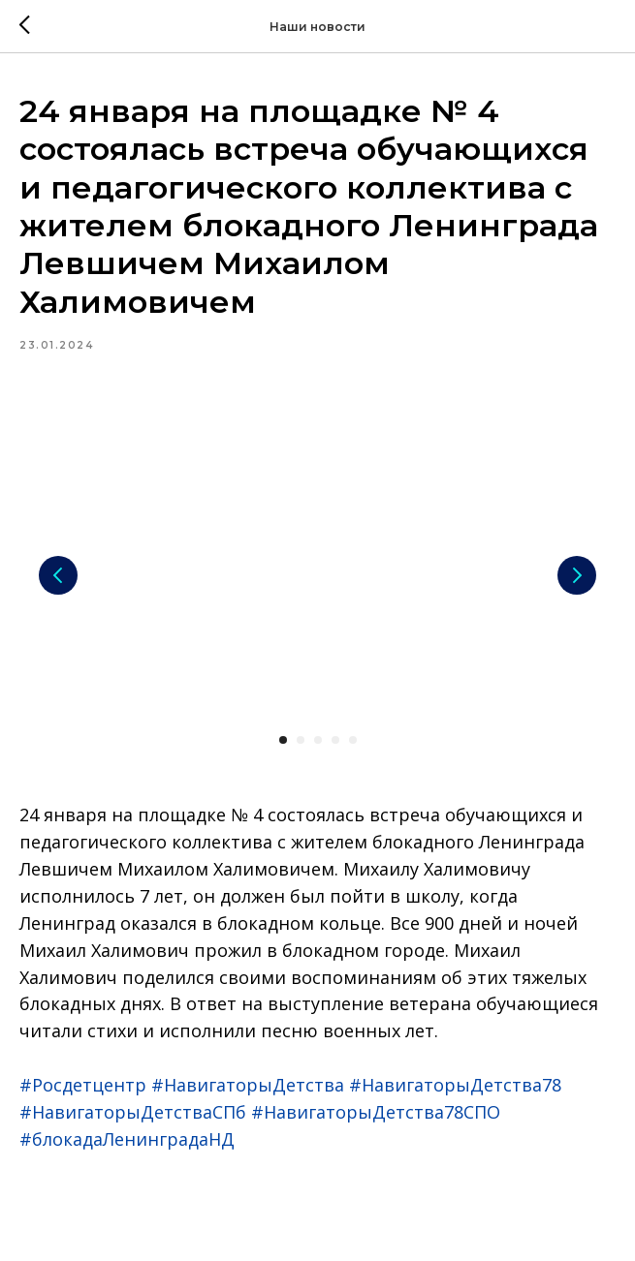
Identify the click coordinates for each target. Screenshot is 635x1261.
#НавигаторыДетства (247, 1084)
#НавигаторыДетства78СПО (375, 1111)
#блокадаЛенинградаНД (127, 1139)
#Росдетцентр (82, 1084)
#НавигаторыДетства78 (455, 1084)
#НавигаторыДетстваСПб (132, 1111)
